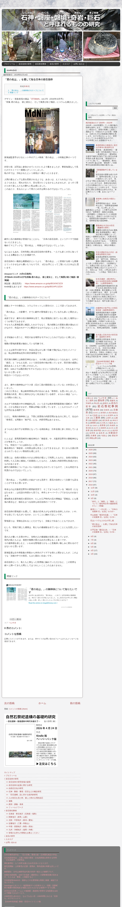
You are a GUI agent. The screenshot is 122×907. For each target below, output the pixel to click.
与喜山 (104, 436)
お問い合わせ (79, 64)
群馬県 (103, 413)
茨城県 (88, 403)
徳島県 (103, 428)
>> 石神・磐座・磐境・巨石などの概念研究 (22, 791)
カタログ (66, 64)
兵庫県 (93, 436)
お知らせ (89, 398)
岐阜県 (96, 410)
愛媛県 (112, 401)
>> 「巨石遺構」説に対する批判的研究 (21, 795)
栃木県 (111, 428)
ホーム (42, 703)
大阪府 (110, 423)
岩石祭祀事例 (40, 64)
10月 (93, 495)
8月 (92, 536)
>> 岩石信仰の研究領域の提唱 (17, 782)
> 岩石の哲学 (9, 836)
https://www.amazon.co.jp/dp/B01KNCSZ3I (44, 283)
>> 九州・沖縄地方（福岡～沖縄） (19, 830)
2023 (91, 460)
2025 (91, 453)
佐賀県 (110, 415)
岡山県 (96, 403)
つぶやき (12, 623)
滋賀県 (95, 420)
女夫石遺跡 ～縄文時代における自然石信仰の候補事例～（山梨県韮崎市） (107, 281)
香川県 (103, 415)
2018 (91, 478)
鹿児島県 (105, 420)
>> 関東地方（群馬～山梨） (16, 817)
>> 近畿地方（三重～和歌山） (17, 823)
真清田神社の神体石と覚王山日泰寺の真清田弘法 (107, 146)
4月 (92, 550)
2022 (91, 464)
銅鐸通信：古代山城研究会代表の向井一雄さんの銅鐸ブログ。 (29, 872)
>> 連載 (8, 801)
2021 (91, 467)
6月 (92, 543)
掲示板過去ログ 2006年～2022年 (99, 123)
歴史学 (115, 436)
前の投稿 (75, 703)
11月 (93, 491)
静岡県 (93, 423)
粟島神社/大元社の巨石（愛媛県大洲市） (105, 226)
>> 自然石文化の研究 (13, 788)
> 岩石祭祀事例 (10, 811)
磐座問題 (97, 430)
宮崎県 (106, 410)
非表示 (26, 86)
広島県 (95, 415)
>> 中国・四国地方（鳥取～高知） (19, 826)
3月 (92, 554)
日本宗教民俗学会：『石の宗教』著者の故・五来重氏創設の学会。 (31, 855)
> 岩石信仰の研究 (11, 779)
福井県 (115, 430)
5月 (92, 547)
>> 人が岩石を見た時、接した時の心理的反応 (23, 798)
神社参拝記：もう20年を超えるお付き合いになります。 (27, 863)
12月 (93, 488)
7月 (92, 540)
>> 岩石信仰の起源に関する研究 (18, 785)
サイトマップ (9, 772)
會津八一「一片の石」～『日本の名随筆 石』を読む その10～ (104, 510)
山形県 (108, 418)
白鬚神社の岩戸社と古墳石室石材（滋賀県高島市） (107, 309)
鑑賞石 (105, 403)
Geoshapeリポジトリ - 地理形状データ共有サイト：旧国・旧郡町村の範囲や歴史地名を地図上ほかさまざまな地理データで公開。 (31, 886)
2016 (91, 485)
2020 (91, 471)
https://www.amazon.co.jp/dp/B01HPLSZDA (43, 286)
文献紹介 (113, 433)
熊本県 (95, 413)
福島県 (102, 433)
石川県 (102, 423)
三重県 (96, 418)
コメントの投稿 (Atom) (18, 709)
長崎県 (94, 425)
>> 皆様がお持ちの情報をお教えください (21, 833)
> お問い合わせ (10, 842)
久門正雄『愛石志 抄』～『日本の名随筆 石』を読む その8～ (103, 531)
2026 (91, 450)
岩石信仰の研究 (25, 64)
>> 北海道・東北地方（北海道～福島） (21, 814)
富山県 (107, 430)
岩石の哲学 (54, 64)
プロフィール (9, 64)
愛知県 (101, 400)
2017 (91, 481)
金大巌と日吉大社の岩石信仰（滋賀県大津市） (107, 336)
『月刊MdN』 (35, 99)
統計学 (96, 428)
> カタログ (8, 839)
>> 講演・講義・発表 (13, 804)
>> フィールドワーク (13, 807)
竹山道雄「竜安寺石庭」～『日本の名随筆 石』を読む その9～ (104, 516)
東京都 (88, 428)
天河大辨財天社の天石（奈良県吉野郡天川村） (107, 253)
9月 (92, 498)
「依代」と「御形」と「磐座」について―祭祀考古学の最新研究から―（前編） (104, 503)
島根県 (112, 425)
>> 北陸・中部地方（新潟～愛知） (19, 820)
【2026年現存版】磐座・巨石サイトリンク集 (106, 362)
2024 (91, 457)
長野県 (102, 425)
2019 (91, 474)
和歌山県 (93, 438)
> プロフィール (10, 776)
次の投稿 (9, 703)
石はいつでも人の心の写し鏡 (102, 521)
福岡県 (92, 433)
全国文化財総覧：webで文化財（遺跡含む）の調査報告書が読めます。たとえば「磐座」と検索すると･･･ (31, 876)
